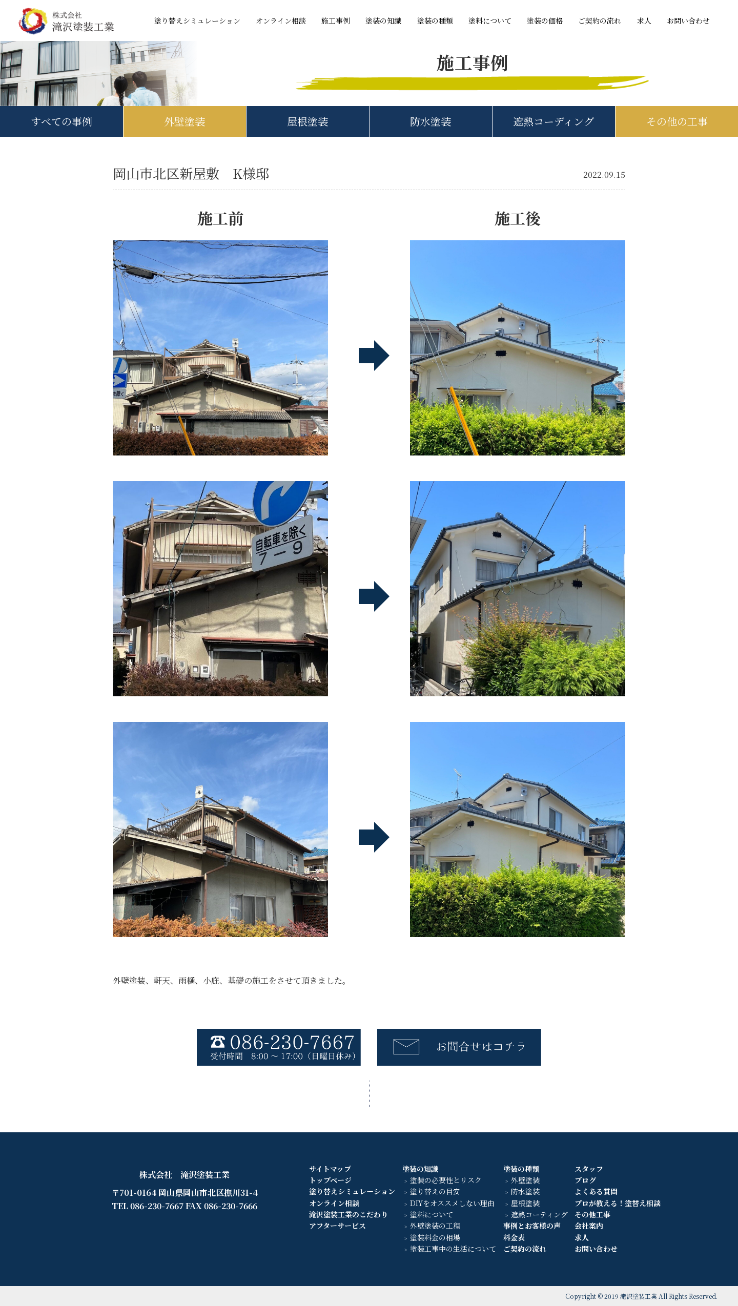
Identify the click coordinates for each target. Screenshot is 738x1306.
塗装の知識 (383, 20)
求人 (644, 20)
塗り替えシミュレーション (197, 20)
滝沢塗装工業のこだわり (348, 1214)
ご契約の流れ (599, 20)
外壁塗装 (184, 121)
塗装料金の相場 (435, 1237)
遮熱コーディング (553, 121)
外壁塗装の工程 (435, 1225)
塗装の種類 (435, 20)
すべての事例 (61, 121)
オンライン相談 (281, 20)
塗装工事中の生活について (453, 1248)
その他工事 (592, 1214)
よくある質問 (596, 1191)
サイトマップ (330, 1169)
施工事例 (335, 20)
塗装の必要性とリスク (446, 1180)
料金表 (514, 1237)
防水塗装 (430, 121)
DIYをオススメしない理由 (452, 1203)
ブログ (585, 1180)
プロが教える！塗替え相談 (618, 1203)
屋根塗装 (307, 121)
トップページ (330, 1180)
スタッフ (589, 1169)
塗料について (489, 20)
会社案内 (589, 1225)
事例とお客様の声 (532, 1225)
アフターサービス (337, 1225)
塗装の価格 (545, 20)
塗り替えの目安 (435, 1191)
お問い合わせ (688, 20)
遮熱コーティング (539, 1214)
